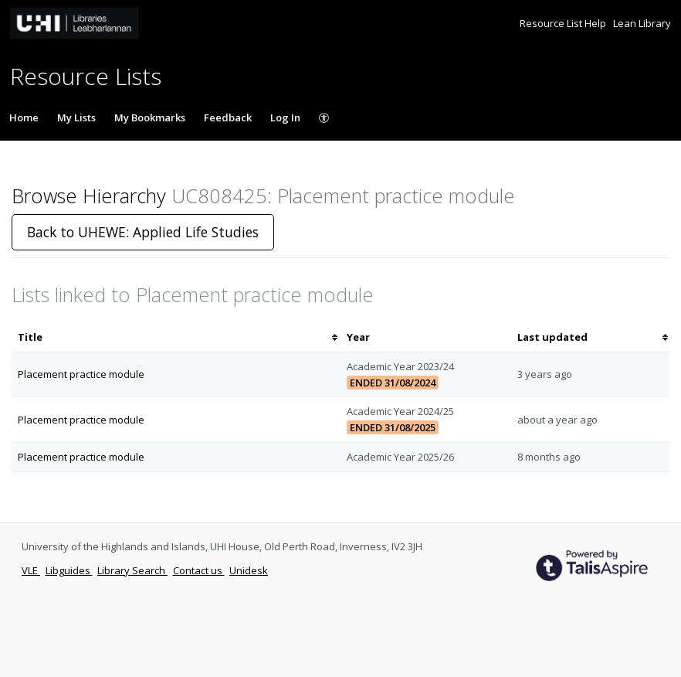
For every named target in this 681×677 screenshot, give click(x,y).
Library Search (132, 570)
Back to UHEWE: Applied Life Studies (143, 232)
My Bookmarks (149, 117)
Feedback (228, 117)
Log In (285, 117)
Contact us (199, 570)
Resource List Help (564, 23)
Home (24, 117)
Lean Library (642, 23)
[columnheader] (176, 337)
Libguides (69, 570)
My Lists (76, 117)
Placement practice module (81, 374)
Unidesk (248, 570)
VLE (31, 570)
